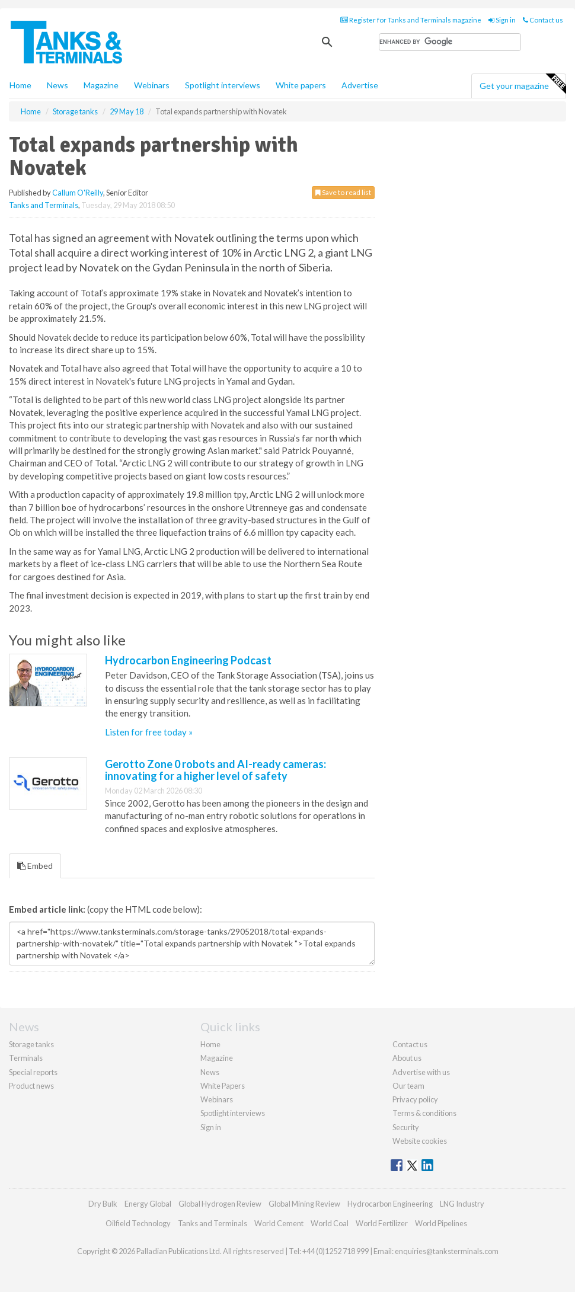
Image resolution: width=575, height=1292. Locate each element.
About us (406, 1058)
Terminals (26, 1058)
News (209, 1072)
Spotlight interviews (222, 85)
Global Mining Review (304, 1203)
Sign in (502, 20)
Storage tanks (31, 1044)
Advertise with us (421, 1072)
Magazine (101, 85)
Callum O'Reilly (77, 192)
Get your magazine (523, 84)
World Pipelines (441, 1223)
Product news (31, 1085)
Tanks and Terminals (43, 205)
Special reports (33, 1072)
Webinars (152, 85)
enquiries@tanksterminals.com (447, 1251)
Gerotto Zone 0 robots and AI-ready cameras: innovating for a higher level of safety (215, 769)
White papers (301, 85)
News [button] (57, 85)
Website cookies (419, 1141)
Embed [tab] (35, 866)
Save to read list (343, 192)
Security (405, 1127)
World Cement (279, 1223)
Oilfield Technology (138, 1223)
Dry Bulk (102, 1203)
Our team (408, 1085)
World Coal (330, 1223)
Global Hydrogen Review (219, 1203)
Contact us (543, 20)
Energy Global (147, 1203)
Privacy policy (415, 1099)
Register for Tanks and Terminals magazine (410, 20)
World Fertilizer (382, 1223)
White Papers (222, 1085)
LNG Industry (462, 1203)
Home (20, 85)
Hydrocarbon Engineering (390, 1203)
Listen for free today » (149, 732)
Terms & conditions (424, 1113)
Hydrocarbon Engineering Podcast (188, 660)
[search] (450, 42)
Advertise (359, 85)
